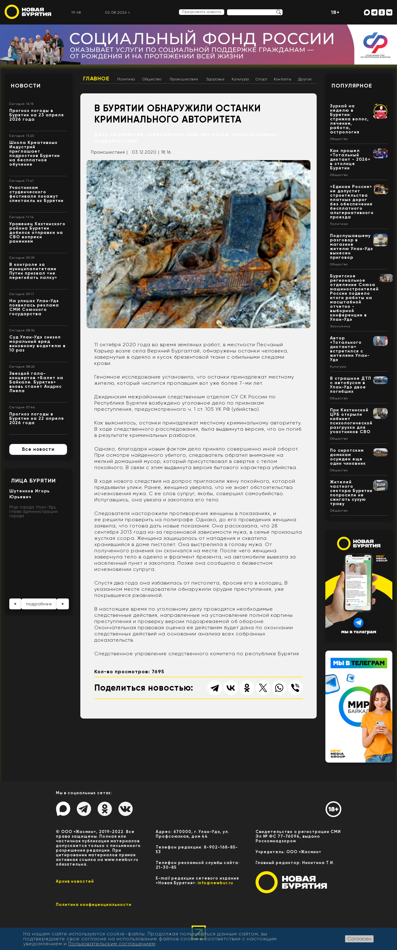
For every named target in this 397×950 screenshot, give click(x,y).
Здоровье (215, 79)
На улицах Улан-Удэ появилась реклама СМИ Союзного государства (34, 307)
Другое (305, 79)
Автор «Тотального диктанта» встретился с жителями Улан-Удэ (350, 348)
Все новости (38, 449)
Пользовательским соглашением (111, 944)
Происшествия (184, 79)
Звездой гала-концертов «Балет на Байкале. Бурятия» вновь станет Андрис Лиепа (36, 382)
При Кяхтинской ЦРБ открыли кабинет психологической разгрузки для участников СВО (351, 420)
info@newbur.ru (215, 883)
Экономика (340, 326)
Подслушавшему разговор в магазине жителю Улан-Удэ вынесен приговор (351, 246)
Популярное (352, 85)
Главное (96, 78)
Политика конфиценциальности (94, 904)
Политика (126, 79)
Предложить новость (201, 12)
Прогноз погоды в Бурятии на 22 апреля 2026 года (36, 418)
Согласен (359, 939)
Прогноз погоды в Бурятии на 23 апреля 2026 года (36, 115)
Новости (26, 85)
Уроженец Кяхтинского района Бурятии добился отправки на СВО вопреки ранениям (37, 232)
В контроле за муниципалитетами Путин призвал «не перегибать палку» (33, 271)
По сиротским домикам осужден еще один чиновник (348, 457)
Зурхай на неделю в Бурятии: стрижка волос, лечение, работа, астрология (349, 119)
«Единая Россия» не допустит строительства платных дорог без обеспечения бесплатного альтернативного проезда (352, 202)
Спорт (262, 79)
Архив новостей (75, 881)
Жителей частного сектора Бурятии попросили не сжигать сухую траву (351, 492)
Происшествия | (109, 152)
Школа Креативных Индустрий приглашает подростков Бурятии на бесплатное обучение (34, 153)
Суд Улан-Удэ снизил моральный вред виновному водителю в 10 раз (37, 343)
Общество (151, 79)
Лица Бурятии (33, 480)
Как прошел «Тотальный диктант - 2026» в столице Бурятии (350, 159)
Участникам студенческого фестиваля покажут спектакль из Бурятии (36, 194)
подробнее (39, 603)
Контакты (282, 79)
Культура (240, 79)
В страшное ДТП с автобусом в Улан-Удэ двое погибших (350, 385)
